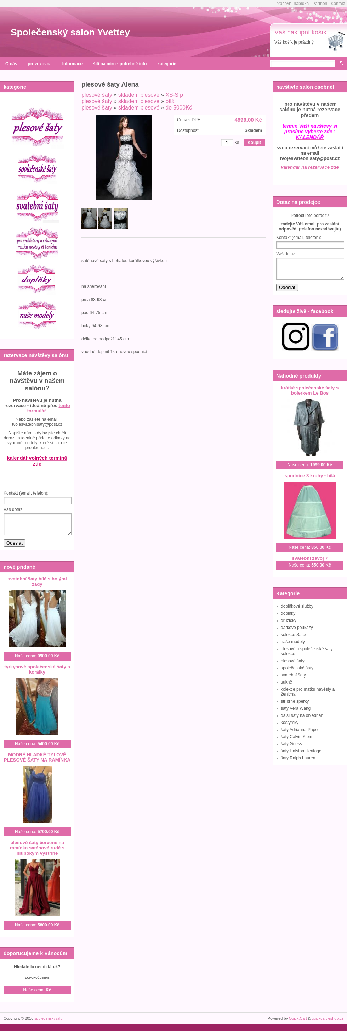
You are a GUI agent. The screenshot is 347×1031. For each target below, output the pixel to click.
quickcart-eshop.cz (327, 1018)
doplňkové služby (297, 606)
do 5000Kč (179, 108)
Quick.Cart (298, 1018)
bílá (170, 101)
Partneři (319, 3)
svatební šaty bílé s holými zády (37, 581)
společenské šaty (297, 667)
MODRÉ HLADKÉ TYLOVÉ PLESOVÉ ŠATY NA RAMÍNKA (37, 757)
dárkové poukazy (297, 627)
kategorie (166, 63)
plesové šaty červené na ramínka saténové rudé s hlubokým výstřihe (37, 848)
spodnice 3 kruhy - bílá (310, 475)
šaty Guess (291, 743)
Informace (72, 63)
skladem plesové (138, 95)
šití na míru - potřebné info (120, 63)
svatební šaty (293, 675)
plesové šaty (96, 95)
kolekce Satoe (294, 634)
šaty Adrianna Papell (300, 729)
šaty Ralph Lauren (298, 758)
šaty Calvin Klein (296, 736)
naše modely (293, 641)
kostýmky (289, 722)
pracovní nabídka (292, 3)
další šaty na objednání (302, 715)
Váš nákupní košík (300, 32)
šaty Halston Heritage (301, 750)
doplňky (288, 613)
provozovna (39, 63)
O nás (11, 63)
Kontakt (338, 3)
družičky (288, 620)
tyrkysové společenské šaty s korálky (37, 669)
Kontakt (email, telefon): (26, 493)
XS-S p (174, 95)
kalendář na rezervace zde (310, 167)
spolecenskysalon (49, 1018)
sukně (286, 682)
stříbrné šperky (295, 701)
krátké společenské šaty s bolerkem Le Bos (310, 390)
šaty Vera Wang (296, 708)
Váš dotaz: (14, 509)
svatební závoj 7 (310, 558)
